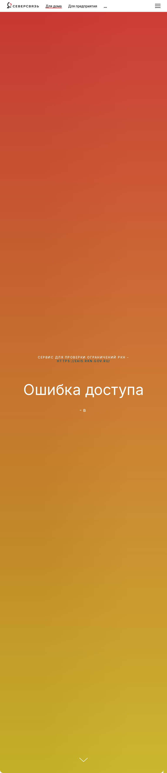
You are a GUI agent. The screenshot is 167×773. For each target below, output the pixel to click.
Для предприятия (82, 6)
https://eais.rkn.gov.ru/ (83, 361)
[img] (105, 7)
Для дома (54, 6)
